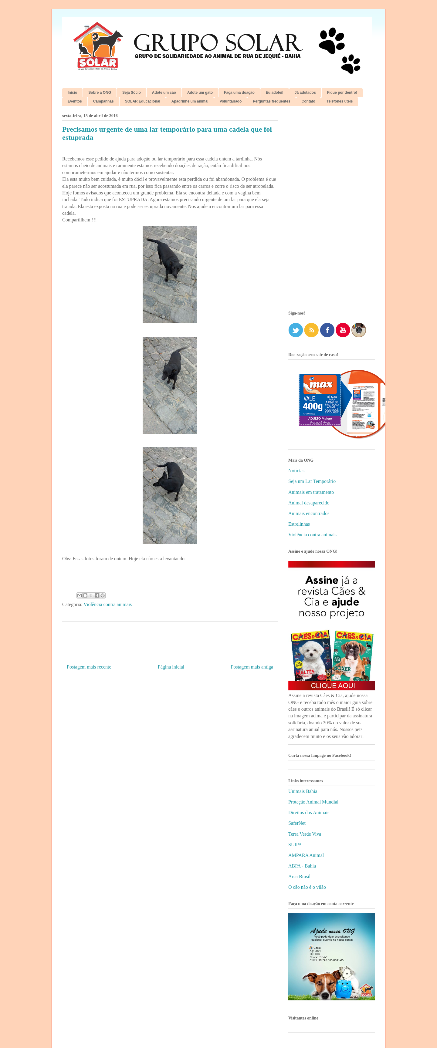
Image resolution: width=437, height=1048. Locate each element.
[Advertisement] (331, 206)
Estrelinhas (299, 524)
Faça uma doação (239, 92)
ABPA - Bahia (302, 865)
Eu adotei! (274, 92)
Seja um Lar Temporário (312, 481)
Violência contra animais (107, 604)
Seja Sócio (131, 92)
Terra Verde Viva (304, 834)
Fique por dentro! (342, 92)
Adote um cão (164, 92)
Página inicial (171, 666)
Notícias (296, 470)
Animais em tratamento (311, 492)
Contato (308, 101)
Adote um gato (200, 92)
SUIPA (295, 844)
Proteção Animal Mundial (313, 801)
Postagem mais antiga (252, 666)
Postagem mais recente (89, 666)
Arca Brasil (299, 876)
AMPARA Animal (306, 855)
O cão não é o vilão (307, 887)
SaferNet (297, 823)
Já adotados (305, 92)
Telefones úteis (340, 101)
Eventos (75, 101)
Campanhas (103, 101)
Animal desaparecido (309, 502)
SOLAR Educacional (142, 101)
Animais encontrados (309, 513)
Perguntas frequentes (271, 101)
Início (72, 92)
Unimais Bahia (302, 791)
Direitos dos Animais (308, 812)
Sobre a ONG (99, 92)
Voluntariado (231, 101)
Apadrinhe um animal (189, 101)
